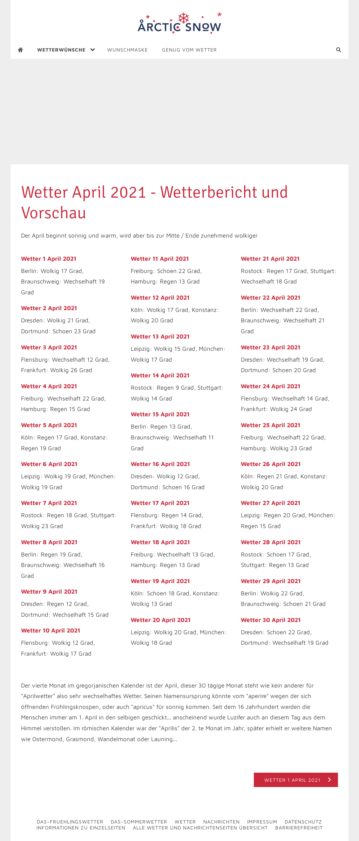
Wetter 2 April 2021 (49, 308)
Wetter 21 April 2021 (270, 258)
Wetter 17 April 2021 (160, 502)
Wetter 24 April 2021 (270, 386)
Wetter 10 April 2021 (50, 630)
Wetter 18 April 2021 (160, 542)
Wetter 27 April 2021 (270, 502)
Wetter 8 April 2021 (49, 542)
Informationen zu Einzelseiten (81, 827)
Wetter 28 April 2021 (271, 542)
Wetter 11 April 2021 (160, 258)
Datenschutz (303, 822)
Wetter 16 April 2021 (160, 463)
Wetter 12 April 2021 (160, 297)
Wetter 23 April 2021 (270, 347)
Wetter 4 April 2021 (49, 386)
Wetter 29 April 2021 (271, 580)
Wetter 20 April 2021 (161, 619)
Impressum (262, 822)
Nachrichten (221, 822)
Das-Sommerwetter (139, 822)
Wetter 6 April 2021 (49, 463)
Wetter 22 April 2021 (270, 297)
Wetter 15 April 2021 (160, 414)
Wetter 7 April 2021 (49, 502)
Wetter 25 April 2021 (270, 425)
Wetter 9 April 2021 (49, 591)
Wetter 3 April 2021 (49, 347)
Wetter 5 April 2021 (49, 425)
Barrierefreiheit (299, 827)
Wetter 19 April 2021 (160, 580)
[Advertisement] (179, 112)
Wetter (185, 822)
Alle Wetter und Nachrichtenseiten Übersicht (200, 827)
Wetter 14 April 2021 (160, 375)
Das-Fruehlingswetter (70, 822)
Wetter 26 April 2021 (271, 463)
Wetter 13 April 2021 (160, 336)
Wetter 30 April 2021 (271, 619)
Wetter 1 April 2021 (48, 258)
